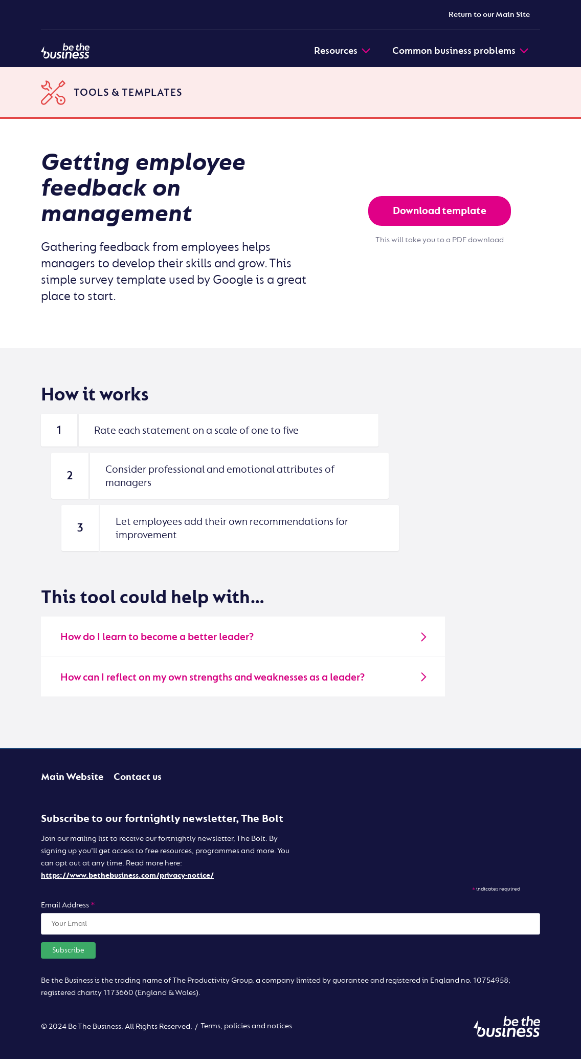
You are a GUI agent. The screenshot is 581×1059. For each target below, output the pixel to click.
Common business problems (461, 51)
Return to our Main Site (489, 14)
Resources (343, 51)
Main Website (72, 777)
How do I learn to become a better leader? (244, 636)
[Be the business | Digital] (65, 50)
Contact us (138, 777)
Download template (439, 210)
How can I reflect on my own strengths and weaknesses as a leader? (244, 677)
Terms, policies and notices (246, 1026)
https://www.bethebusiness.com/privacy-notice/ (127, 875)
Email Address (68, 905)
